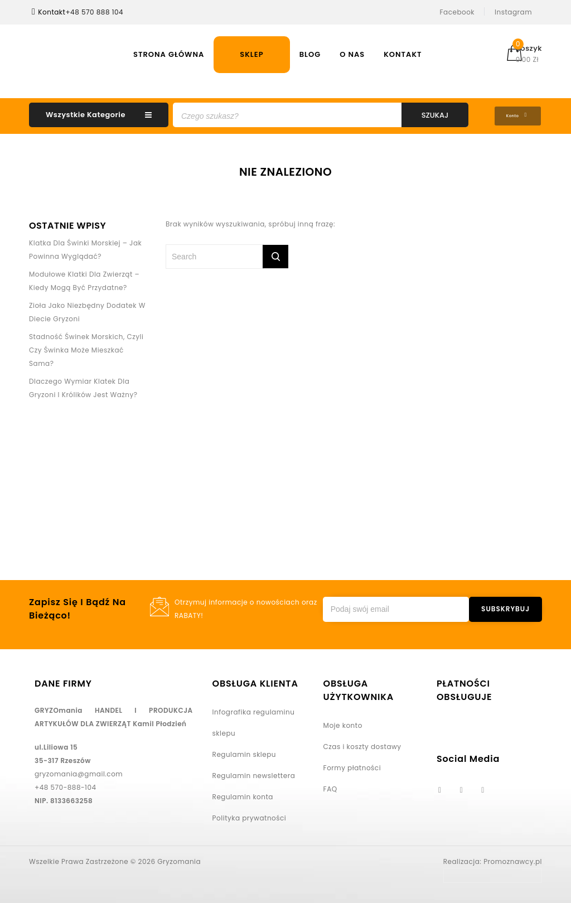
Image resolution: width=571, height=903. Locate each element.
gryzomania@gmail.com (79, 771)
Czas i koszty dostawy (362, 744)
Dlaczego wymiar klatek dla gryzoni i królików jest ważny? (83, 385)
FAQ (330, 786)
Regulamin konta (242, 794)
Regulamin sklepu (244, 752)
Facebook (457, 12)
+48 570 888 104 (94, 12)
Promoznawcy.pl (512, 859)
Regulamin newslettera (254, 773)
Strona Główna (168, 54)
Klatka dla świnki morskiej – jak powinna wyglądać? (85, 247)
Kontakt (403, 54)
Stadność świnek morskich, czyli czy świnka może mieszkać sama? (86, 348)
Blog (310, 54)
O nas (352, 54)
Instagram (513, 12)
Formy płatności (352, 765)
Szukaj (435, 115)
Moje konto (342, 723)
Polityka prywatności (249, 815)
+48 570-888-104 (65, 785)
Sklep (251, 54)
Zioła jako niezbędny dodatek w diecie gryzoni (87, 309)
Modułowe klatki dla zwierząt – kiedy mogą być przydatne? (84, 278)
